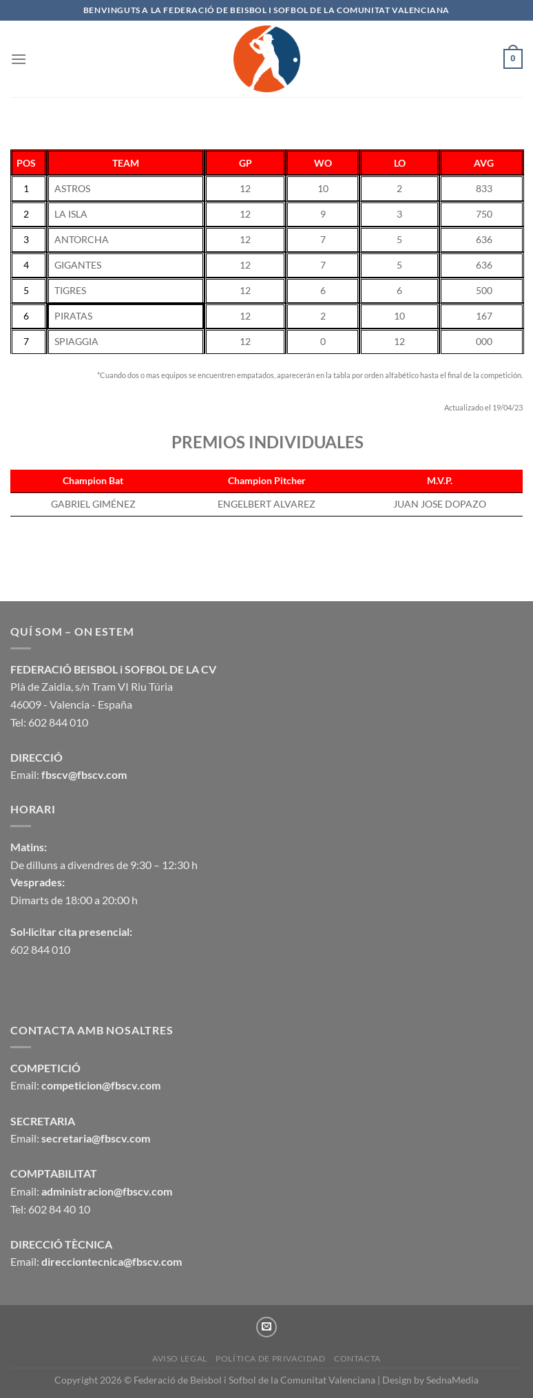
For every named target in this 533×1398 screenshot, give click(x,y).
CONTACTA (357, 1358)
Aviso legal (179, 1358)
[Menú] (18, 59)
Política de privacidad (270, 1358)
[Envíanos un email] (266, 1327)
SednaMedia (452, 1380)
